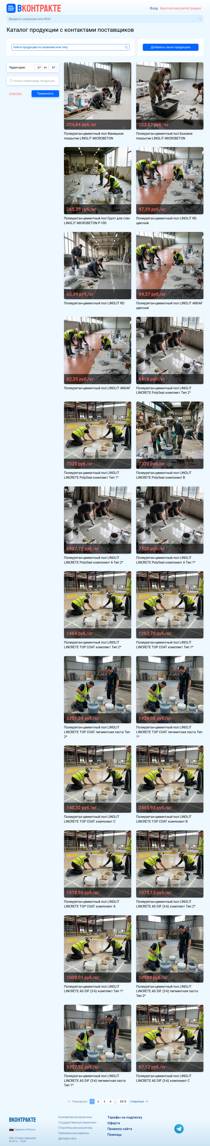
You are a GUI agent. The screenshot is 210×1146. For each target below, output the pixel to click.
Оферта (113, 1123)
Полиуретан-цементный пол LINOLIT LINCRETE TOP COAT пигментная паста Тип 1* (169, 732)
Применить (45, 93)
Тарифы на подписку (124, 1117)
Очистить (15, 93)
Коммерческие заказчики (75, 1117)
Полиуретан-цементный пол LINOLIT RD (94, 303)
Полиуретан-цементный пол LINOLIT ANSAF (97, 388)
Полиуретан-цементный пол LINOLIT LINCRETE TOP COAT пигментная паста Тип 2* (97, 732)
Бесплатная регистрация (180, 8)
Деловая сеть (67, 1138)
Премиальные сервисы (73, 1133)
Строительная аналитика (75, 1127)
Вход (154, 8)
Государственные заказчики (77, 1122)
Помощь (114, 1134)
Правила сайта (119, 1129)
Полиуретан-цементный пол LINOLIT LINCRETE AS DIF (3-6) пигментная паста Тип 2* (167, 991)
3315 (123, 1101)
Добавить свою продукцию (171, 47)
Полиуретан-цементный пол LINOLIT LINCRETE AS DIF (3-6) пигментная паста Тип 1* (95, 1080)
